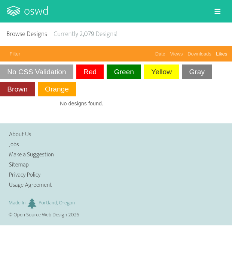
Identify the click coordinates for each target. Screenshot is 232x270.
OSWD (36, 11)
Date (160, 54)
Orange (57, 89)
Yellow (161, 72)
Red (90, 72)
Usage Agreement (30, 185)
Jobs (14, 145)
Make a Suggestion (31, 155)
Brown (17, 89)
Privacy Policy (24, 175)
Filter (15, 54)
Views (176, 54)
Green (124, 72)
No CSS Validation (36, 72)
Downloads (199, 54)
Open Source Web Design (40, 214)
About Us (20, 134)
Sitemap (19, 165)
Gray (197, 72)
